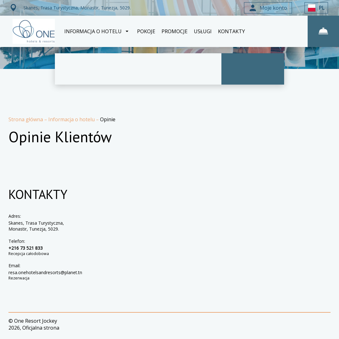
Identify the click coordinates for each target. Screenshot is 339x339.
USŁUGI (203, 31)
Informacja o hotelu (72, 119)
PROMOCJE (175, 31)
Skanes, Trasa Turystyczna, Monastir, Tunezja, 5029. (36, 226)
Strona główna (26, 119)
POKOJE (146, 31)
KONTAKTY (231, 31)
